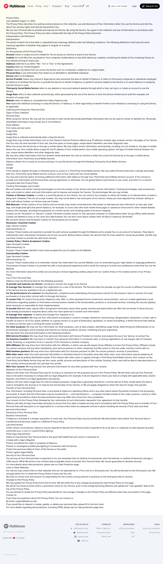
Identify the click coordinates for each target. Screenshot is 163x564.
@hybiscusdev (80, 532)
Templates (57, 6)
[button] (117, 6)
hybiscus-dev (81, 536)
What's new (106, 536)
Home (30, 6)
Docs (47, 6)
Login (134, 6)
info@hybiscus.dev (79, 528)
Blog (68, 6)
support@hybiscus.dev (26, 501)
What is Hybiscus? (103, 528)
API (87, 6)
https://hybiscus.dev (58, 100)
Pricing (38, 6)
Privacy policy (154, 532)
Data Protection (66, 464)
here (101, 504)
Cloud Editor (78, 6)
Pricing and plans (104, 532)
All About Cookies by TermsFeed (117, 216)
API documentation (126, 528)
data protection (85, 507)
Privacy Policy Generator (89, 33)
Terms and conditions (151, 528)
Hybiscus (83, 540)
